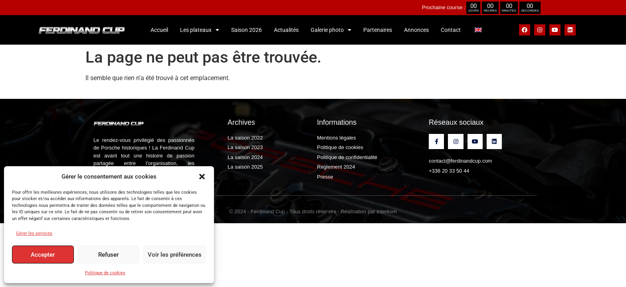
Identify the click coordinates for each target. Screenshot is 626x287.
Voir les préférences (175, 254)
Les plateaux (199, 30)
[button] (202, 177)
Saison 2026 (246, 30)
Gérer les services (34, 233)
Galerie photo (331, 30)
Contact (451, 30)
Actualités (286, 30)
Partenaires (377, 30)
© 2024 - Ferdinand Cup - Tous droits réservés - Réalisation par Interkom (313, 211)
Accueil (159, 30)
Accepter (43, 254)
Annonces (416, 30)
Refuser (108, 254)
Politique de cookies (105, 272)
